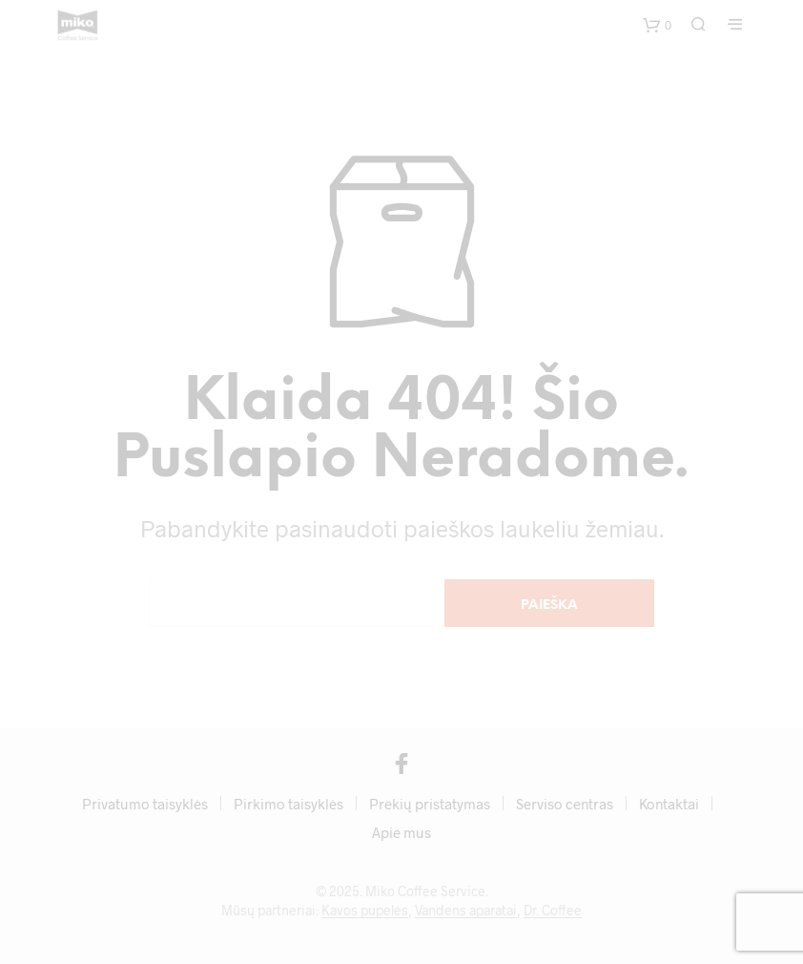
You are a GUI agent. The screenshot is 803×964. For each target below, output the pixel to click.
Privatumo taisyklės (145, 803)
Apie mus (401, 832)
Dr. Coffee (553, 910)
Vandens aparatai (466, 910)
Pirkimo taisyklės (288, 803)
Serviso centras (564, 803)
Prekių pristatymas (429, 803)
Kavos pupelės (364, 910)
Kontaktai (669, 803)
